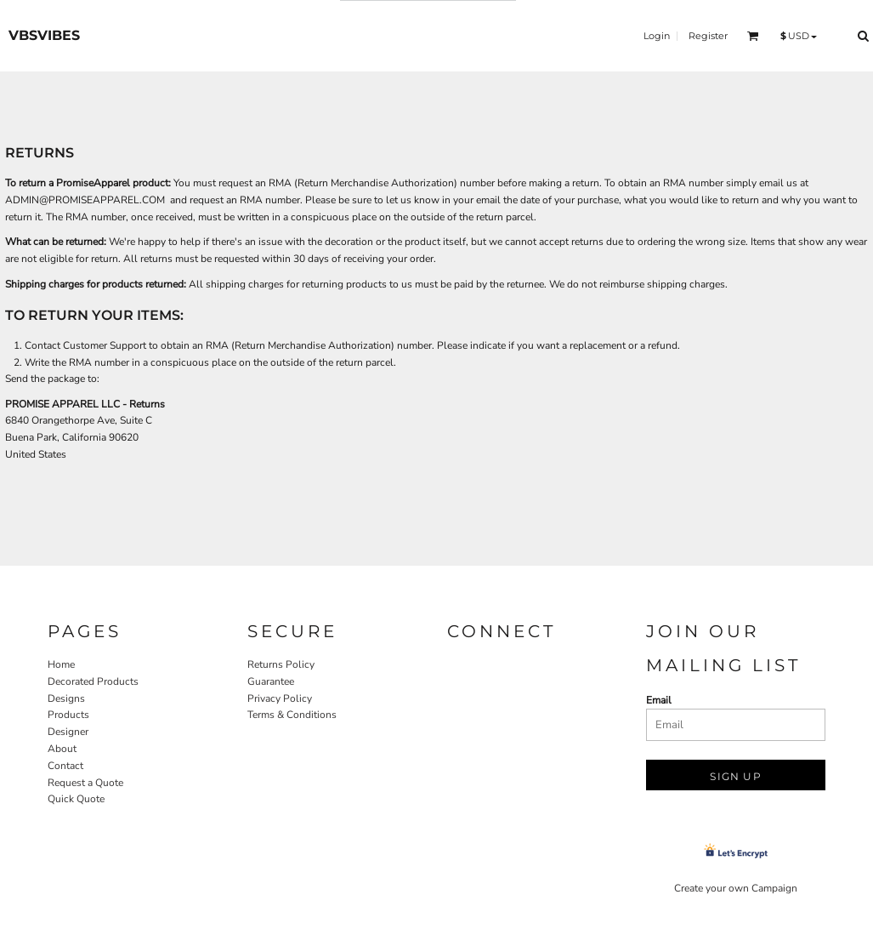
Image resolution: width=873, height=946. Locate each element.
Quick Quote (76, 799)
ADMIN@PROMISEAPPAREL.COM (85, 200)
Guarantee (270, 681)
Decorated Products (93, 681)
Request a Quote (85, 782)
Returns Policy (281, 664)
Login (656, 36)
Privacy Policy (279, 698)
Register (708, 36)
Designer (68, 731)
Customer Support (104, 345)
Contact (65, 765)
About (62, 748)
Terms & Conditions (292, 714)
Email (659, 700)
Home (61, 664)
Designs (66, 698)
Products (68, 714)
